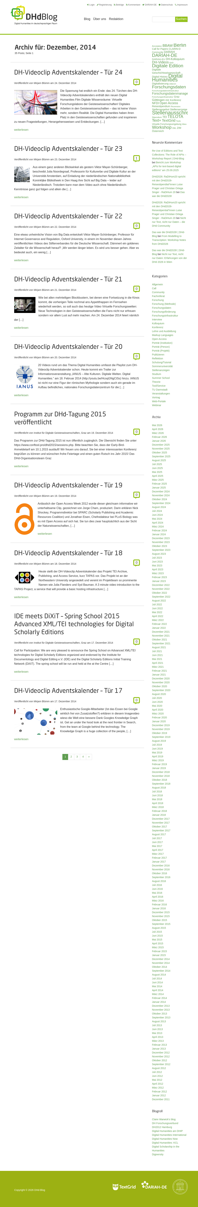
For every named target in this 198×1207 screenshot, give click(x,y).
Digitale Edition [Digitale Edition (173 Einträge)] (167, 65)
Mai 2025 (157, 472)
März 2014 (158, 994)
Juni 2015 (157, 935)
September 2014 (161, 970)
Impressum (181, 5)
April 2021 (157, 663)
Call (154, 288)
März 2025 (158, 479)
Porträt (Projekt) (161, 350)
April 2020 (157, 709)
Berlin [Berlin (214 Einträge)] (179, 45)
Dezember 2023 (161, 538)
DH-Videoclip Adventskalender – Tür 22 (68, 216)
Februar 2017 (159, 857)
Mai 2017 (157, 846)
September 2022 (161, 596)
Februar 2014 (159, 998)
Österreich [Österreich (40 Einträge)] (158, 131)
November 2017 (161, 822)
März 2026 (158, 433)
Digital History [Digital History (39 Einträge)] (160, 76)
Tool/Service (159, 385)
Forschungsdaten (161, 307)
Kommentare (133, 5)
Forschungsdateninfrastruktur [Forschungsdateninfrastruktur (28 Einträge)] (165, 90)
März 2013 (158, 1040)
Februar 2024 (159, 530)
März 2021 (158, 666)
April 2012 (157, 1083)
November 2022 (161, 588)
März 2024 (158, 526)
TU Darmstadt (160, 389)
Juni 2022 (157, 608)
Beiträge (119, 5)
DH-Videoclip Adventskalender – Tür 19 (68, 485)
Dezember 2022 (161, 585)
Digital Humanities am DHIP (167, 1131)
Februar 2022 (159, 624)
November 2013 (161, 1009)
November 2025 (161, 448)
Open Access (159, 339)
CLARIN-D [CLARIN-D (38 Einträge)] (175, 48)
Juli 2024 (157, 511)
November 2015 (161, 916)
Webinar (156, 405)
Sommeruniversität (162, 366)
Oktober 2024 (159, 499)
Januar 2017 (159, 861)
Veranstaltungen (161, 393)
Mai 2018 (157, 799)
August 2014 (159, 974)
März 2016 (158, 900)
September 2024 (161, 503)
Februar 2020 (159, 717)
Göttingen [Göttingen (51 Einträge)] (158, 100)
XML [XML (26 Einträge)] (174, 128)
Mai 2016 (157, 892)
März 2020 (158, 713)
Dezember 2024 (161, 491)
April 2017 (157, 850)
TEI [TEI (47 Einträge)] (165, 116)
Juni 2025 (157, 468)
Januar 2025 (159, 487)
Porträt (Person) (161, 346)
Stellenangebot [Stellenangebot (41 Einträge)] (160, 109)
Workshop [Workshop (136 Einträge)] (162, 127)
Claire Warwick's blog (164, 1119)
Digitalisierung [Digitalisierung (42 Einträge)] (160, 83)
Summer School (161, 378)
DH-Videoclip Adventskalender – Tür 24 (68, 72)
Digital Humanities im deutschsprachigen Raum (33, 15)
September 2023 (161, 550)
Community (158, 292)
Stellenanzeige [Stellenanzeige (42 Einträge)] (178, 109)
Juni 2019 (157, 748)
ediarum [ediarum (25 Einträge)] (172, 84)
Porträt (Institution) (162, 342)
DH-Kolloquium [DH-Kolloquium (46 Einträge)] (175, 59)
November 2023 (161, 542)
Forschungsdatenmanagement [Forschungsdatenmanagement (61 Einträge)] (173, 93)
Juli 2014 (157, 978)
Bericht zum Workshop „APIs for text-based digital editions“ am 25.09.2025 (166, 166)
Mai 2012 (157, 1079)
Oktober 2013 (159, 1013)
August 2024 (159, 507)
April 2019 (157, 756)
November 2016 (161, 869)
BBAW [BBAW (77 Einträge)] (168, 45)
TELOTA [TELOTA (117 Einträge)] (175, 116)
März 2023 (158, 573)
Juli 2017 (157, 838)
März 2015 (158, 947)
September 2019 (161, 737)
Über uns (99, 19)
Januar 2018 (159, 814)
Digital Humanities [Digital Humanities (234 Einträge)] (167, 78)
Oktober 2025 (159, 452)
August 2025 (159, 460)
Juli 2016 (157, 885)
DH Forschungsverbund (165, 1123)
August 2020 (159, 694)
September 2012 (161, 1064)
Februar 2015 (159, 951)
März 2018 (158, 807)
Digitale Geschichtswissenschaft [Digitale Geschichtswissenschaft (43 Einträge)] (166, 71)
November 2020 (161, 682)
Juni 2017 (157, 842)
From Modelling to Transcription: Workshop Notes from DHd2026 (169, 240)
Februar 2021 (159, 670)
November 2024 (161, 495)
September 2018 (161, 783)
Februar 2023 (159, 577)
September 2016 (161, 877)
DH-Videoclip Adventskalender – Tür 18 (68, 553)
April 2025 (157, 475)
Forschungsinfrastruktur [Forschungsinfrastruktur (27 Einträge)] (162, 97)
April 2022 (157, 616)
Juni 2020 (157, 701)
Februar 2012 (159, 1091)
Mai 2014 (157, 986)
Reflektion (157, 358)
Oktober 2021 (159, 639)
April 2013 (157, 1037)
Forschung (158, 300)
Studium (156, 374)
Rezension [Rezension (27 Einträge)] (175, 106)
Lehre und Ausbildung (164, 331)
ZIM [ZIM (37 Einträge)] (179, 127)
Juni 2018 (157, 795)
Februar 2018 (159, 811)
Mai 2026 (157, 425)
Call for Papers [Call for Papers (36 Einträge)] (160, 49)
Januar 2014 (159, 1001)
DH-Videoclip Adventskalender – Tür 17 (68, 690)
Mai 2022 (157, 612)
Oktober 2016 (159, 873)
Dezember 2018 (161, 772)
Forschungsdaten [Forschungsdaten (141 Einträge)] (169, 86)
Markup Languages (162, 335)
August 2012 (159, 1068)
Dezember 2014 (161, 959)
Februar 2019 (159, 764)
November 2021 (161, 635)
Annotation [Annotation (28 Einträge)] (157, 46)
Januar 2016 (159, 908)
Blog (87, 19)
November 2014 (161, 963)
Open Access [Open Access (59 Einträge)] (169, 103)
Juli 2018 (157, 791)
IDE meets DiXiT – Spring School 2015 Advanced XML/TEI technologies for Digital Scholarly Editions (74, 624)
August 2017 (159, 834)
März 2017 (158, 853)
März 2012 (158, 1087)
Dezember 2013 (161, 1005)
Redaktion (116, 19)
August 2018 (159, 787)
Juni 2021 (157, 655)
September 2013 (161, 1017)
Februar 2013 (159, 1044)
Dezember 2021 (161, 631)
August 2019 (159, 740)
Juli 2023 (157, 557)
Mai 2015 (157, 939)
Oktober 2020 (159, 686)
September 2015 (161, 924)
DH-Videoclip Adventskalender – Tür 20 (68, 346)
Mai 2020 (157, 705)
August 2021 (159, 647)
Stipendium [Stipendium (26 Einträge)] (157, 117)
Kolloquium (158, 323)
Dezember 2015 (161, 912)
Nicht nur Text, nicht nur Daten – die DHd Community (169, 222)
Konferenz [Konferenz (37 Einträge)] (175, 100)
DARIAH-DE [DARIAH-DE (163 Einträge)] (164, 55)
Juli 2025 (157, 464)
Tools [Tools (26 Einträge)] (178, 121)
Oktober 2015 (159, 920)
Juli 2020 (157, 698)
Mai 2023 (157, 565)
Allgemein (157, 284)
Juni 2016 (157, 888)
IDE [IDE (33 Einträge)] (167, 100)
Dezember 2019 (161, 725)
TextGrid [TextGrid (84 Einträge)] (168, 120)
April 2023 (157, 569)
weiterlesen (21, 129)
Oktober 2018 (159, 779)
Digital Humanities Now (165, 1138)
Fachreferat (158, 296)
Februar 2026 (159, 437)
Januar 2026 (159, 440)
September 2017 (161, 830)
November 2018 (161, 775)
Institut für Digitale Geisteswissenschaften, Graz (60, 432)
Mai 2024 (157, 518)
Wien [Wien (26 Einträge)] (184, 124)
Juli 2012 (157, 1072)
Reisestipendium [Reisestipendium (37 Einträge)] (161, 106)
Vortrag (156, 397)
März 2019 (158, 760)
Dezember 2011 (161, 1099)
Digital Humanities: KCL (165, 1142)
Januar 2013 (159, 1048)
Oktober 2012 (159, 1060)
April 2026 (157, 429)
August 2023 (159, 553)
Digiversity (158, 1154)
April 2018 (157, 803)
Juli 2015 (157, 931)
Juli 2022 (157, 604)
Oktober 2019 (159, 733)
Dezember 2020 (161, 678)
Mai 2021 (157, 659)
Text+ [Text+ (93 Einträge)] (156, 120)
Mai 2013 (157, 1033)
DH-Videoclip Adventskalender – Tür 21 (68, 279)
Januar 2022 (159, 627)
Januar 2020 (159, 721)
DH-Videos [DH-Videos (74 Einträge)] (160, 62)
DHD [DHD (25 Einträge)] (171, 63)
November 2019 (161, 729)
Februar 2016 (159, 904)
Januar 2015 (159, 955)
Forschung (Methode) (164, 304)
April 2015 (157, 943)
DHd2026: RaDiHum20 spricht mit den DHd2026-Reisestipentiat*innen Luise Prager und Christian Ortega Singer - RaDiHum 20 (168, 210)
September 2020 (161, 690)
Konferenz (157, 327)
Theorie (156, 381)
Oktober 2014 (159, 966)
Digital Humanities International (169, 1134)
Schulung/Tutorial (161, 362)
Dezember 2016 (161, 865)
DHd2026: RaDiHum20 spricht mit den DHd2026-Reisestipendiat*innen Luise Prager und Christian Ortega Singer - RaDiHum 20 (168, 184)
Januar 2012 (159, 1095)
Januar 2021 (159, 674)
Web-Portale (159, 401)
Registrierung (104, 5)
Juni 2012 (157, 1076)
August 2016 (159, 881)
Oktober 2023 (159, 546)
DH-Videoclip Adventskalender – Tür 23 (68, 148)
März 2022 (158, 620)
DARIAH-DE (149, 5)
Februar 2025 (159, 483)
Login (90, 5)
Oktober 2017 (159, 826)
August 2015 (159, 927)
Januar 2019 (159, 768)
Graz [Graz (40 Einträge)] (176, 96)
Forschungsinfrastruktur (165, 315)
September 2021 (161, 643)
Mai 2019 (157, 752)
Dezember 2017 (161, 818)
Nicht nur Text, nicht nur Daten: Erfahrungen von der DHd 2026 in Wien (169, 258)
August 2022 (159, 600)
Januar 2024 (159, 534)
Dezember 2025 (161, 444)
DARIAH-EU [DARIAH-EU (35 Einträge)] (158, 59)
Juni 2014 (157, 982)
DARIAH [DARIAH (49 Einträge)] (169, 51)
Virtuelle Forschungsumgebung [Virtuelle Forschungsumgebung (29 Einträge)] (167, 124)
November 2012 (161, 1056)
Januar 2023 (159, 581)
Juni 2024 (157, 514)
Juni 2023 (157, 561)
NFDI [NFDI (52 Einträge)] (155, 103)
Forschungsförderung (164, 311)
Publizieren (158, 354)
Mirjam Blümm (42, 83)
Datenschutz (166, 5)
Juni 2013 (157, 1029)
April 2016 (157, 896)
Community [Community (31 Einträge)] (157, 52)
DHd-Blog (39, 1190)
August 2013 (159, 1021)
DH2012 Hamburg (162, 1127)
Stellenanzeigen (161, 370)
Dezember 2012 (161, 1052)
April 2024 (157, 522)
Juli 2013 (157, 1025)
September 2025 (161, 456)
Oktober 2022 (159, 592)
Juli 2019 (157, 744)
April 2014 (157, 990)
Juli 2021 (157, 651)
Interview (157, 319)
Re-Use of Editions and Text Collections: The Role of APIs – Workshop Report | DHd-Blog (169, 154)
